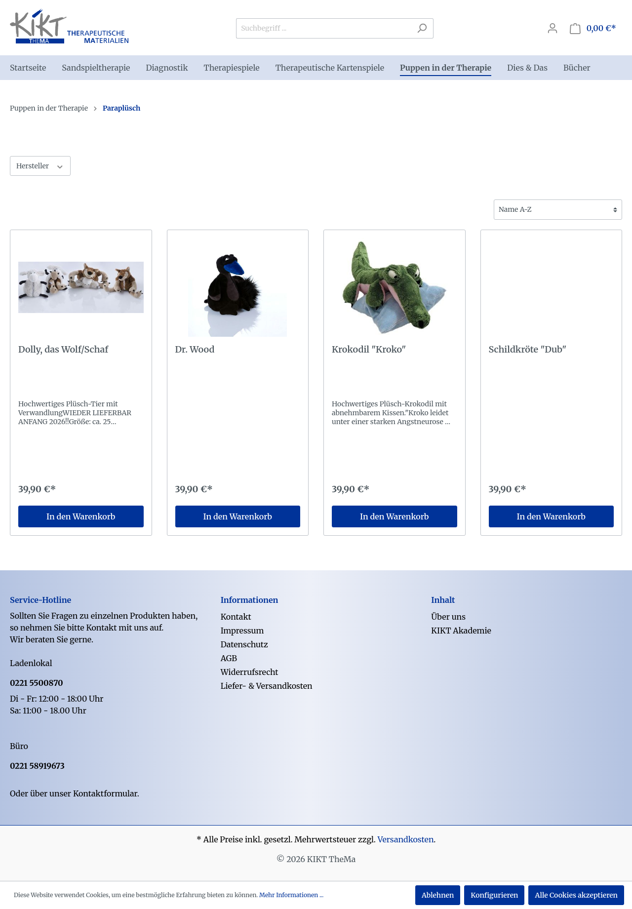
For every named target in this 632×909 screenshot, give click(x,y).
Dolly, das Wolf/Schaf (63, 349)
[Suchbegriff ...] (323, 28)
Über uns (448, 617)
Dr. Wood (195, 349)
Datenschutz (244, 644)
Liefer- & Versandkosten (267, 686)
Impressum (242, 630)
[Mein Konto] (552, 28)
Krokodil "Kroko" (369, 349)
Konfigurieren (494, 895)
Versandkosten (406, 839)
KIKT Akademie (461, 630)
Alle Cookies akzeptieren (576, 895)
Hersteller (40, 165)
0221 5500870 (36, 683)
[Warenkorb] (593, 28)
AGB (229, 658)
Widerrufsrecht (249, 672)
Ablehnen (438, 895)
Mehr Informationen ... (291, 895)
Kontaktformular (105, 793)
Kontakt (236, 617)
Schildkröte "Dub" (528, 349)
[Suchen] (422, 28)
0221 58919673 (37, 766)
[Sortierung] (558, 209)
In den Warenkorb (80, 516)
